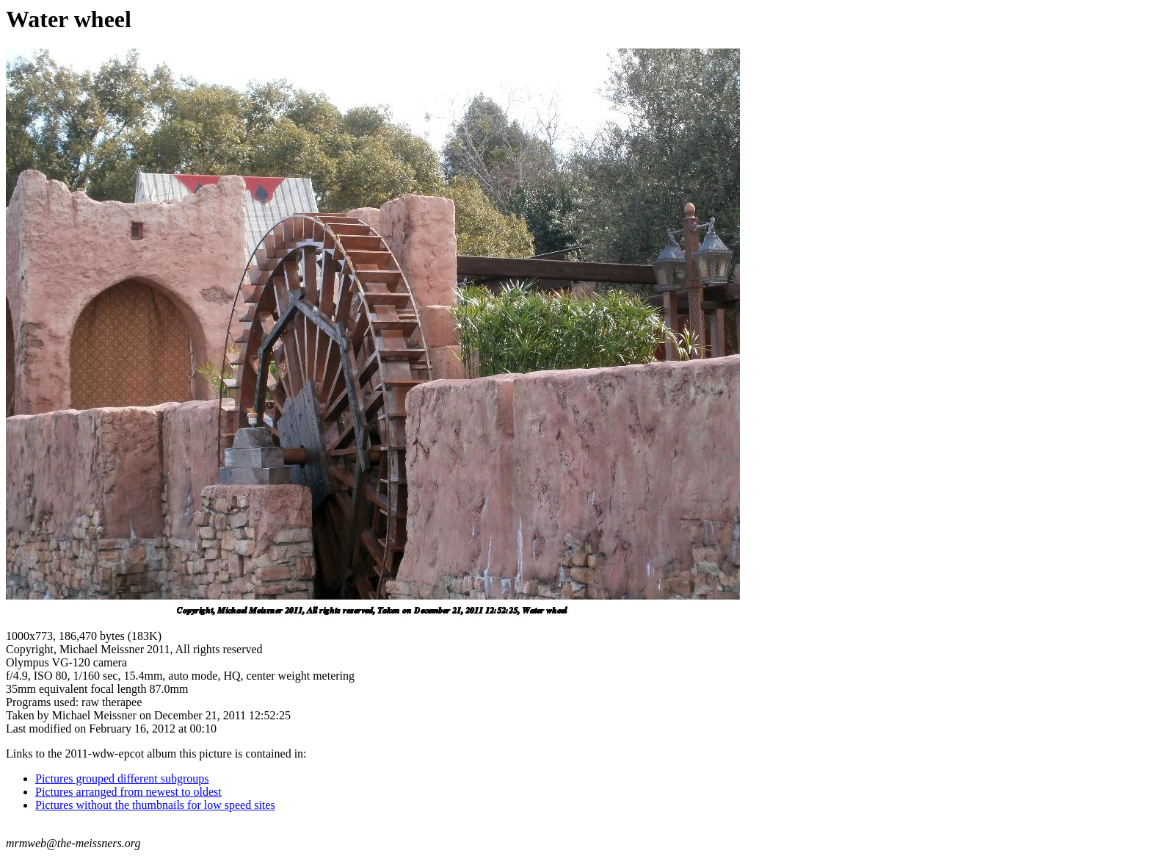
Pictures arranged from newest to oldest (128, 791)
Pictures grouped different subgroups (122, 778)
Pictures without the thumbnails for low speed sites (155, 805)
